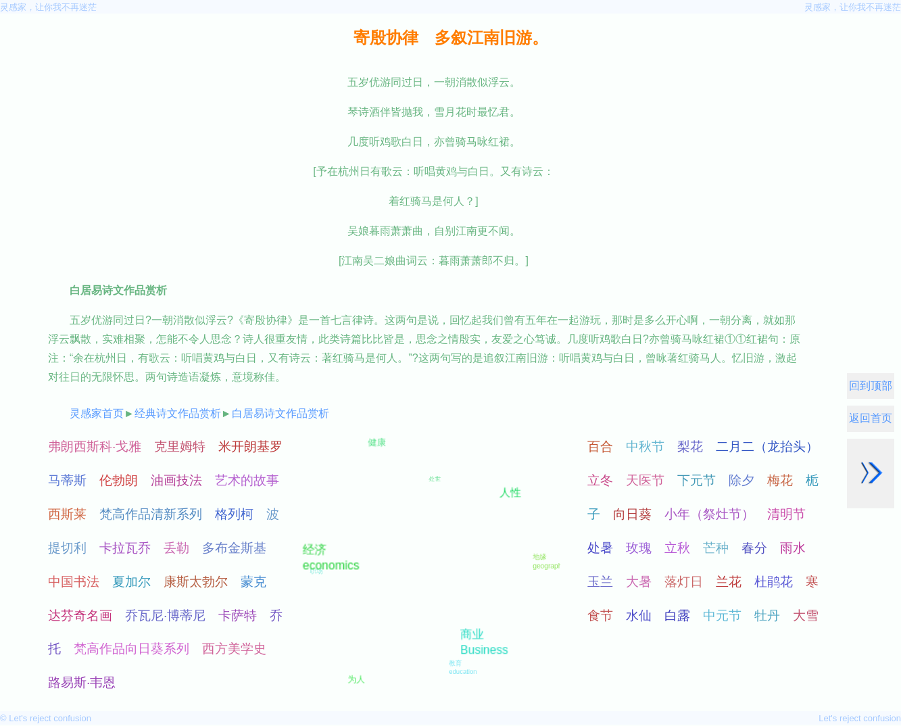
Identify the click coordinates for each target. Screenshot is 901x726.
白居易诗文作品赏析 (280, 413)
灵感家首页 (97, 413)
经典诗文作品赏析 (178, 413)
